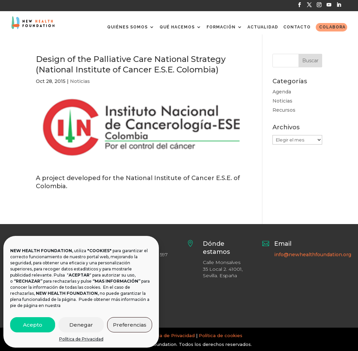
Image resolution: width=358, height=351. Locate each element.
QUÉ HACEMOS (177, 27)
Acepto (32, 325)
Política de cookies (220, 335)
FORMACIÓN (221, 27)
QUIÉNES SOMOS (127, 27)
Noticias (80, 81)
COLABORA (332, 27)
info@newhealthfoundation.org (312, 254)
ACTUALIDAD (262, 27)
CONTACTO (297, 27)
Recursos (283, 110)
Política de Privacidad (81, 339)
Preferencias (129, 325)
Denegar (81, 325)
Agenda (281, 92)
